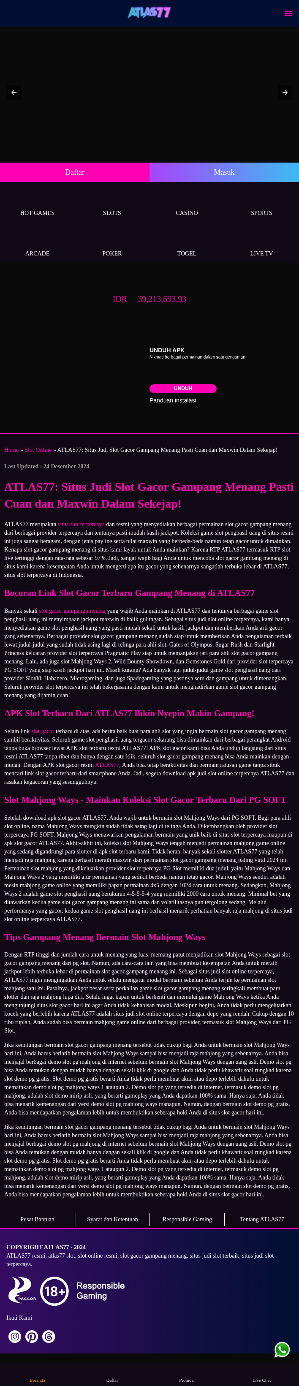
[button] (14, 92)
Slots (112, 203)
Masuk (224, 172)
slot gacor (42, 731)
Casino (186, 203)
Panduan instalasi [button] (173, 400)
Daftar (74, 172)
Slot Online (38, 450)
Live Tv (261, 244)
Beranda (37, 1374)
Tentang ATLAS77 (262, 1219)
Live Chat (262, 1374)
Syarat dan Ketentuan (112, 1219)
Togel (186, 244)
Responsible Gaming (187, 1219)
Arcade (37, 244)
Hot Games (37, 203)
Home (11, 450)
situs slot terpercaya (81, 524)
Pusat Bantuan (37, 1219)
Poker (112, 244)
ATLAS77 (107, 765)
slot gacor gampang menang (72, 611)
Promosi (187, 1374)
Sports (261, 203)
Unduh (183, 388)
